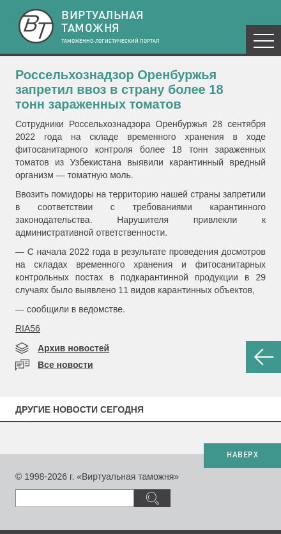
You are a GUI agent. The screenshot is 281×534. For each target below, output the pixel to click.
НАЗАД (263, 357)
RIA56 (27, 328)
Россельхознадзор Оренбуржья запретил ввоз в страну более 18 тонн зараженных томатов (119, 89)
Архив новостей (73, 348)
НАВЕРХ (242, 455)
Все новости (65, 365)
